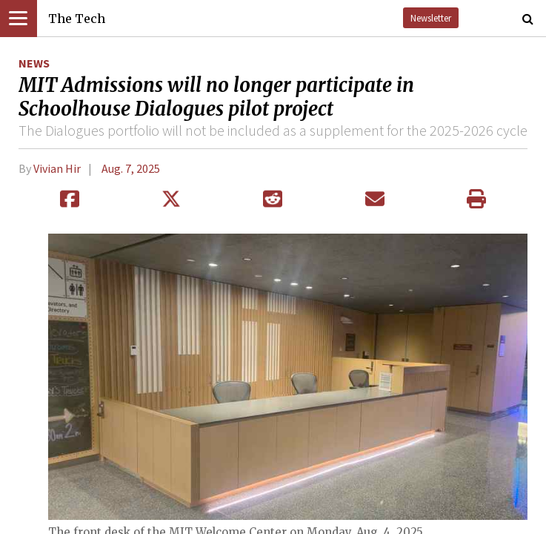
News (34, 63)
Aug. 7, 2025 (130, 168)
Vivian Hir (57, 168)
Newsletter (430, 18)
